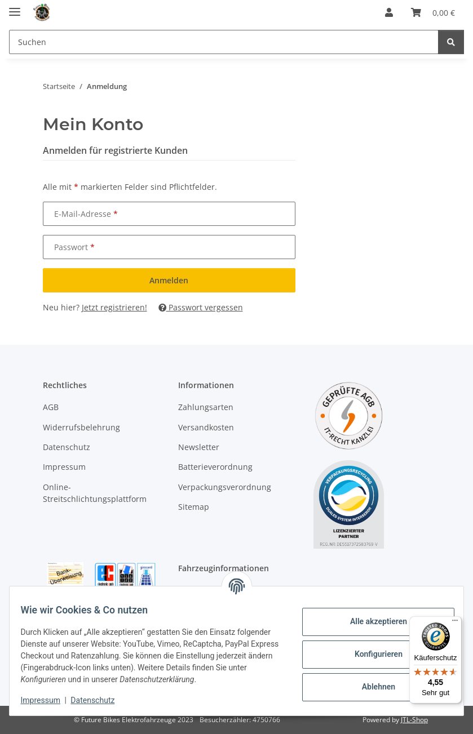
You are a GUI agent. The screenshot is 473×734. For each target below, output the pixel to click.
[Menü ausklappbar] (14, 7)
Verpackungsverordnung (224, 487)
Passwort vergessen (200, 307)
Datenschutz (100, 700)
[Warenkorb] (433, 12)
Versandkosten (206, 427)
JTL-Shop (414, 719)
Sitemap (193, 506)
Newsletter (198, 447)
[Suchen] (224, 42)
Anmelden (168, 280)
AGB (51, 407)
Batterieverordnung (215, 466)
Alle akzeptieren (371, 615)
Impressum (47, 700)
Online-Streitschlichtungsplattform (95, 493)
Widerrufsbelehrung (81, 427)
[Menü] (455, 623)
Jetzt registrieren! (114, 307)
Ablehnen (371, 681)
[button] (389, 12)
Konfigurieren (371, 648)
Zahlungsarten (205, 407)
